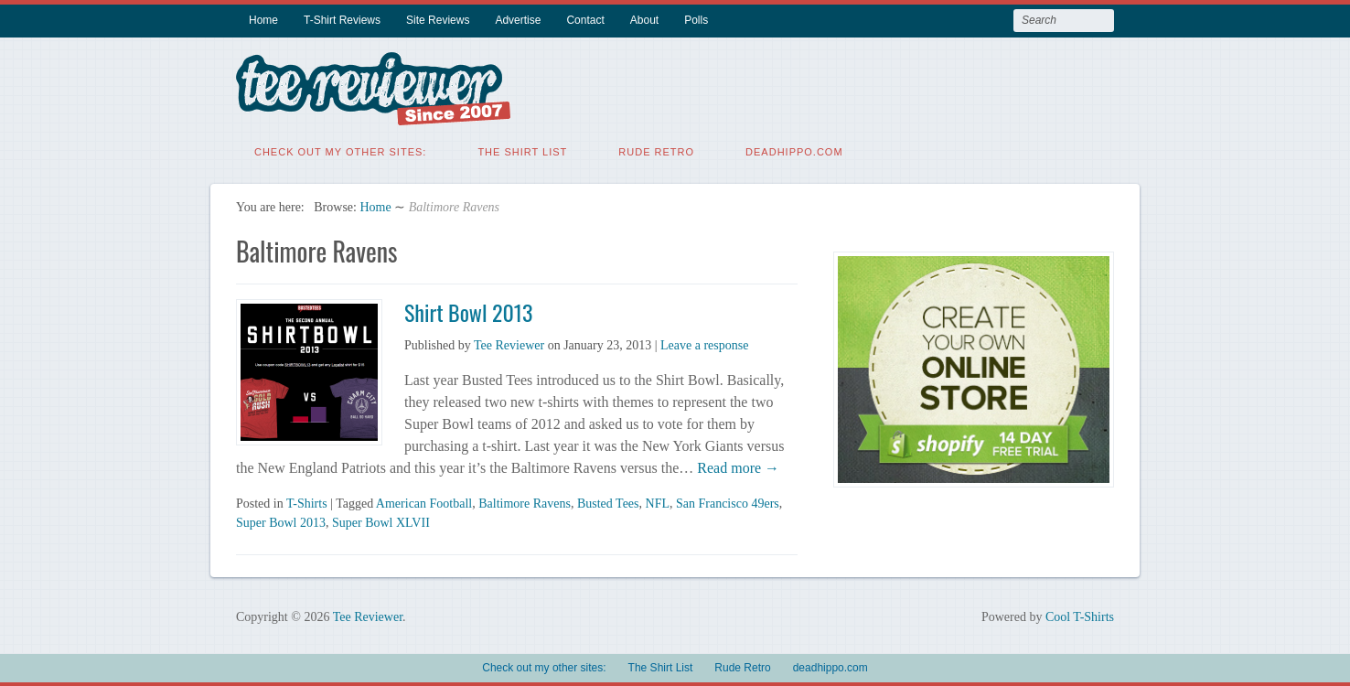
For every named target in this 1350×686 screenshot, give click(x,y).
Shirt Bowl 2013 (468, 311)
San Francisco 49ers (727, 502)
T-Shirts (306, 502)
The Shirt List (522, 150)
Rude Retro (656, 150)
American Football (424, 502)
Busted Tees (608, 502)
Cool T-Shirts (1079, 616)
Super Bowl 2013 (281, 522)
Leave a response (704, 344)
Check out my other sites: (340, 150)
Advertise (518, 20)
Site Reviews (437, 20)
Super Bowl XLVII (381, 522)
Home (263, 20)
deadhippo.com (794, 150)
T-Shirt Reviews (342, 20)
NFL (658, 502)
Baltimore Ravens (524, 502)
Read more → (736, 467)
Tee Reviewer (509, 344)
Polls (696, 20)
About (644, 20)
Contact (585, 20)
